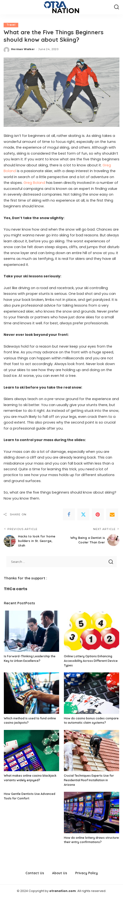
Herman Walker (23, 49)
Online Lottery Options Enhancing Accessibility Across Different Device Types (91, 660)
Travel (11, 25)
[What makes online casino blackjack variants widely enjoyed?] (31, 750)
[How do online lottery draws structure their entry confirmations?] (91, 812)
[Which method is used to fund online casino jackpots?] (31, 693)
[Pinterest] (98, 515)
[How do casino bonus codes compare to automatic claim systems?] (91, 693)
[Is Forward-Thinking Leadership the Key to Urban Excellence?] (31, 631)
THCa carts (15, 588)
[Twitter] (83, 515)
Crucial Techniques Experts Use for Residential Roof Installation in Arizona (89, 780)
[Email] (112, 515)
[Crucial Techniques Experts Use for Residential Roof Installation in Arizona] (91, 750)
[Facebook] (69, 515)
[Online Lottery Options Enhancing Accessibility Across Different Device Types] (91, 631)
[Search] (116, 7)
